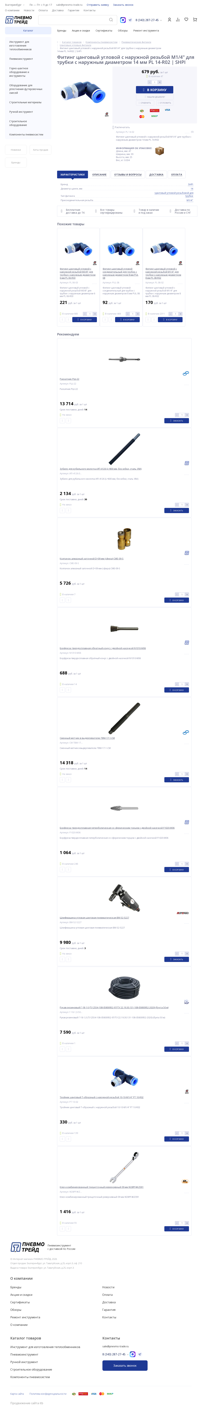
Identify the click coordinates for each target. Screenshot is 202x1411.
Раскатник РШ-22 (69, 379)
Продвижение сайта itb (26, 1403)
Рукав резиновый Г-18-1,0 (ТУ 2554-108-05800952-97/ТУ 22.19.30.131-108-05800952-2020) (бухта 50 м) (114, 1007)
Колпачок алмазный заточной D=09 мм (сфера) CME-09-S (91, 558)
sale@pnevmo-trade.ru (69, 4)
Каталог (28, 30)
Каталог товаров (25, 1338)
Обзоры (123, 30)
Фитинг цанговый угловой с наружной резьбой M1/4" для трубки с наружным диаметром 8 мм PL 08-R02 (163, 273)
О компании (21, 1278)
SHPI (190, 184)
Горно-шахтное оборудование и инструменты (28, 72)
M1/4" (190, 200)
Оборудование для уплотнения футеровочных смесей (28, 89)
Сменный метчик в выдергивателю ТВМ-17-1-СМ (87, 738)
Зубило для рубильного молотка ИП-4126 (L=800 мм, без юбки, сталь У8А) (101, 468)
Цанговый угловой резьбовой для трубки (174, 194)
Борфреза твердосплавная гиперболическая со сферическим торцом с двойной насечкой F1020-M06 (117, 827)
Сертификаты (104, 30)
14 (192, 188)
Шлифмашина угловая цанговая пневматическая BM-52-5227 (94, 917)
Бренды (61, 30)
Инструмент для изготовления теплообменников (28, 45)
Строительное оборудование (28, 123)
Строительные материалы (25, 102)
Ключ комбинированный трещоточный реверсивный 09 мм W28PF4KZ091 (101, 1187)
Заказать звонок (123, 4)
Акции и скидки (81, 30)
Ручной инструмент (28, 111)
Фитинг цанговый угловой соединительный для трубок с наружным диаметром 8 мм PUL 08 (120, 273)
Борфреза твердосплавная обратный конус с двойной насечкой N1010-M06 (103, 648)
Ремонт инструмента (146, 30)
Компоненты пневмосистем (28, 134)
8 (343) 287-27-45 (147, 20)
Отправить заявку (98, 4)
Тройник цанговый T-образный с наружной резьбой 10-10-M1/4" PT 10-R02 (101, 1097)
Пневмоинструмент (28, 58)
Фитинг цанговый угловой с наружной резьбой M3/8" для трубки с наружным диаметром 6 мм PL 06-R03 (77, 273)
